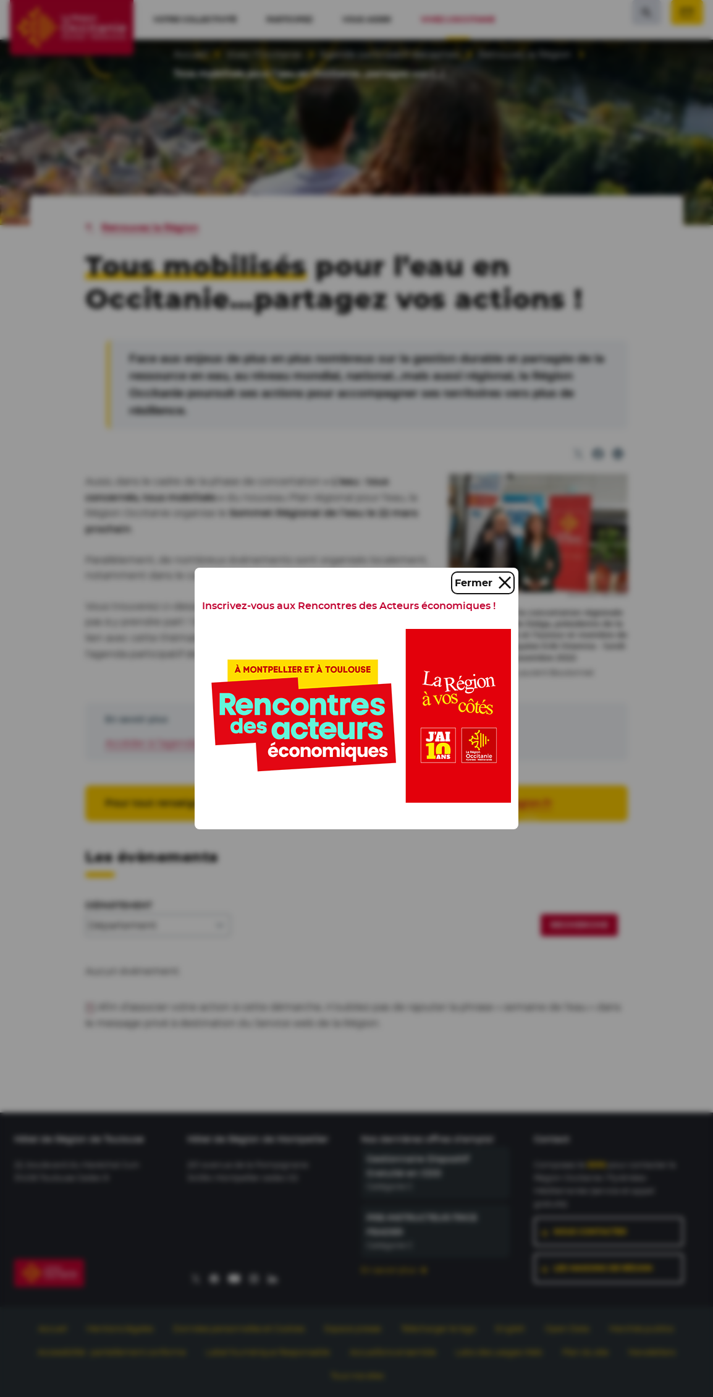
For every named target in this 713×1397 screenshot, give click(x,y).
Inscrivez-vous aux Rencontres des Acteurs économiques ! (349, 606)
